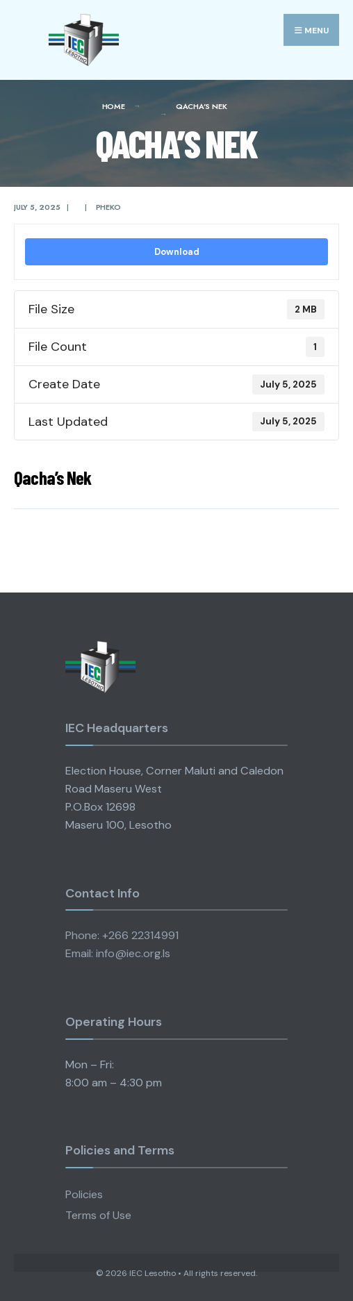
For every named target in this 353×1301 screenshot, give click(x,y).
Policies (84, 1194)
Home (113, 106)
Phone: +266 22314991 (122, 935)
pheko (108, 207)
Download (176, 252)
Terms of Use (98, 1215)
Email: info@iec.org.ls (117, 953)
